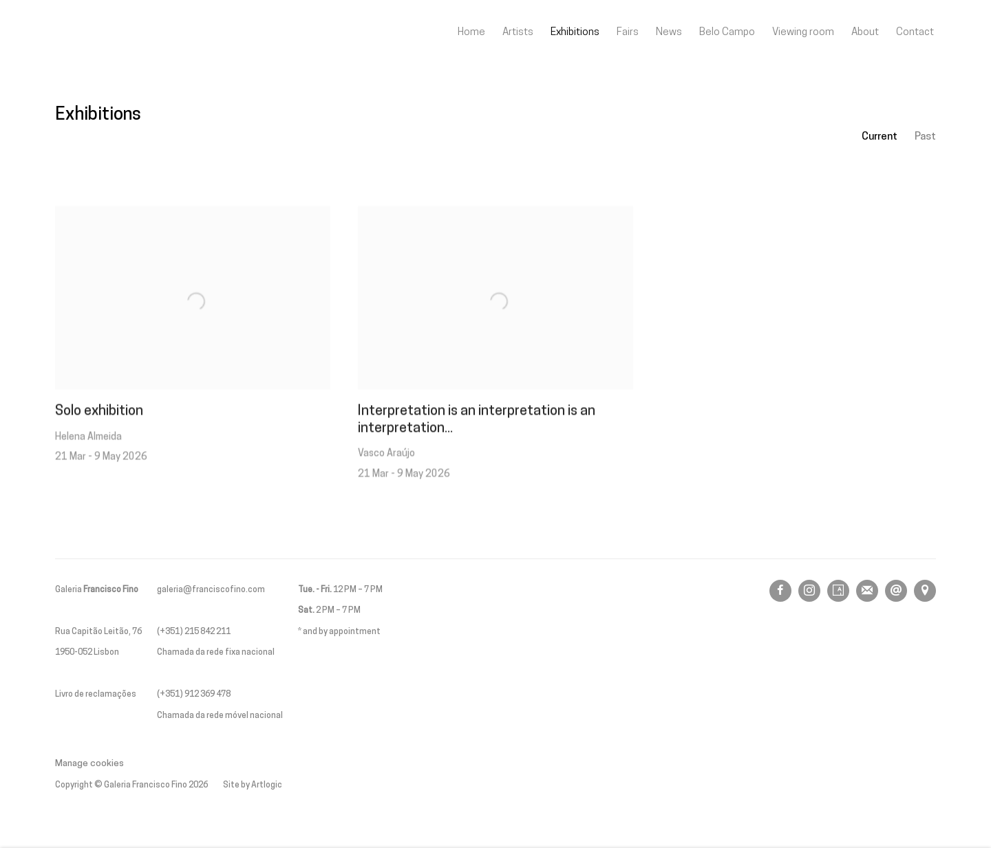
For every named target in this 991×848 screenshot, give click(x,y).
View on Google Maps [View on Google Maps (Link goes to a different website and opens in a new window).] (925, 591)
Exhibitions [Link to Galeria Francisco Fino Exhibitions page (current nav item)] (575, 32)
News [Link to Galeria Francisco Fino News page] (669, 32)
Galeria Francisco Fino (130, 33)
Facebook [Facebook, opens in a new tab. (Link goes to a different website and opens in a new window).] (780, 591)
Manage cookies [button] (89, 763)
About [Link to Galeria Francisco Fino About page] (865, 32)
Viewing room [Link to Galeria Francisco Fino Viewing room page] (803, 32)
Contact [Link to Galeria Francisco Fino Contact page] (915, 32)
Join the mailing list (867, 591)
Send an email (896, 591)
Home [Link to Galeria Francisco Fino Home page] (471, 32)
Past (925, 136)
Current (879, 136)
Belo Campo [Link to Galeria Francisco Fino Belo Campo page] (727, 32)
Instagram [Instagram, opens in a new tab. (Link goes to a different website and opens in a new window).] (809, 591)
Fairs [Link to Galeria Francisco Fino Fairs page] (628, 32)
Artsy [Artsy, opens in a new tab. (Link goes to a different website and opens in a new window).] (838, 591)
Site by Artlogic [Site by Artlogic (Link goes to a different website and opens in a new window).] (252, 785)
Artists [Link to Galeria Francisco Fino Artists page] (517, 32)
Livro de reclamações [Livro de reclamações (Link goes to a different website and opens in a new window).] (95, 695)
